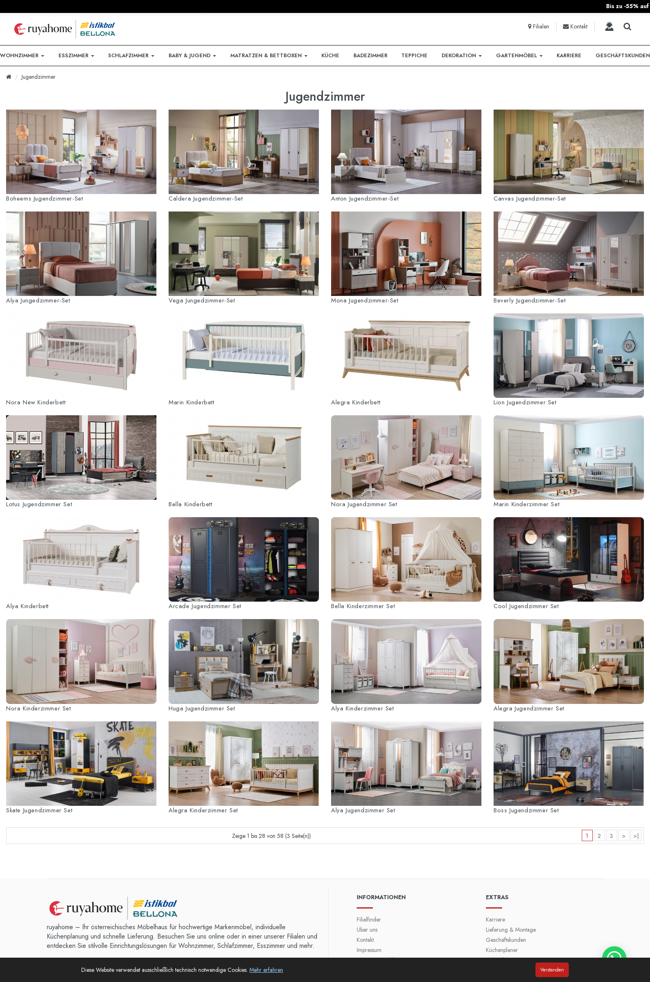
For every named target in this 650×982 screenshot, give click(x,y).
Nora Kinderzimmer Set (38, 708)
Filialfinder (369, 919)
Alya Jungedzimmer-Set (38, 300)
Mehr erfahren (266, 970)
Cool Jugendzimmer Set (526, 606)
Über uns (367, 930)
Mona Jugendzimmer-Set (365, 300)
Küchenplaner (502, 950)
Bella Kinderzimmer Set (363, 606)
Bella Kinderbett (190, 504)
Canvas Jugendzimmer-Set (530, 198)
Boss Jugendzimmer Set (526, 810)
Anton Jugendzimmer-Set (365, 198)
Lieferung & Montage (511, 930)
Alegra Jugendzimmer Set (529, 708)
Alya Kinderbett (27, 606)
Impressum (369, 950)
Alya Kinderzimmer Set (362, 708)
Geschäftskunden (506, 940)
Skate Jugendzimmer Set (39, 810)
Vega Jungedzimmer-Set (202, 300)
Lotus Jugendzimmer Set (39, 504)
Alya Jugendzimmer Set (363, 810)
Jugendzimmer (39, 77)
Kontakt (365, 940)
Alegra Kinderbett (355, 402)
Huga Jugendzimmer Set (202, 708)
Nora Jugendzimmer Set (364, 504)
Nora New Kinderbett (35, 402)
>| (636, 836)
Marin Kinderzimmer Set (526, 504)
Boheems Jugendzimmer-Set (44, 198)
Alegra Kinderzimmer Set (203, 810)
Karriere (495, 919)
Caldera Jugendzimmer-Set (206, 198)
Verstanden (552, 969)
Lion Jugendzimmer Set (525, 402)
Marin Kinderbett (191, 402)
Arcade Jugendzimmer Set (205, 606)
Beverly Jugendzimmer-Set (530, 300)
